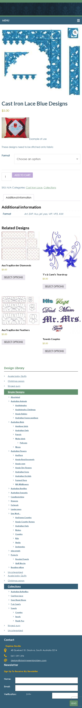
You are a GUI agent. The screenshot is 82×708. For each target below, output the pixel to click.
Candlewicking (17, 497)
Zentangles (20, 547)
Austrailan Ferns (22, 473)
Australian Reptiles (19, 489)
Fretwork (14, 506)
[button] (41, 21)
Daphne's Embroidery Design (41, 9)
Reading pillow (17, 568)
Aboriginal (15, 398)
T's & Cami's (16, 605)
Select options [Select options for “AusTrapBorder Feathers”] (13, 343)
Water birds (20, 439)
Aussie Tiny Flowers (23, 468)
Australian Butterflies (19, 592)
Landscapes (16, 510)
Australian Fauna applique (26, 419)
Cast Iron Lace (34, 188)
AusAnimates (21, 406)
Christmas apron (16, 382)
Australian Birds (17, 423)
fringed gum (14, 386)
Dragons (14, 502)
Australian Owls (22, 431)
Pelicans (23, 443)
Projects (14, 556)
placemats (15, 552)
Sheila (18, 543)
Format (6, 156)
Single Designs (16, 392)
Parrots (18, 435)
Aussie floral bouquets (24, 460)
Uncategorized (15, 573)
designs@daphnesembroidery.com (28, 661)
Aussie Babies (21, 414)
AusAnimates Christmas (25, 410)
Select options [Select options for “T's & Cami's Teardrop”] (54, 287)
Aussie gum (20, 464)
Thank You (19, 621)
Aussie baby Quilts (17, 377)
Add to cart (22, 176)
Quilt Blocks (20, 564)
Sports (18, 617)
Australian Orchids (23, 477)
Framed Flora (21, 481)
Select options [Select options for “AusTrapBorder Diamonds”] (13, 278)
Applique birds (21, 427)
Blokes (18, 531)
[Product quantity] (6, 177)
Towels (14, 609)
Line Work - (15, 514)
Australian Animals (19, 402)
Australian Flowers (19, 452)
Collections (50, 188)
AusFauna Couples (23, 518)
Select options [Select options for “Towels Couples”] (54, 352)
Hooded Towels (22, 560)
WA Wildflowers (22, 485)
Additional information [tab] (18, 198)
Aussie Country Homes (25, 522)
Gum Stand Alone (18, 601)
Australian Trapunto (19, 493)
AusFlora (19, 456)
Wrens (18, 448)
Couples (18, 535)
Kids (17, 539)
